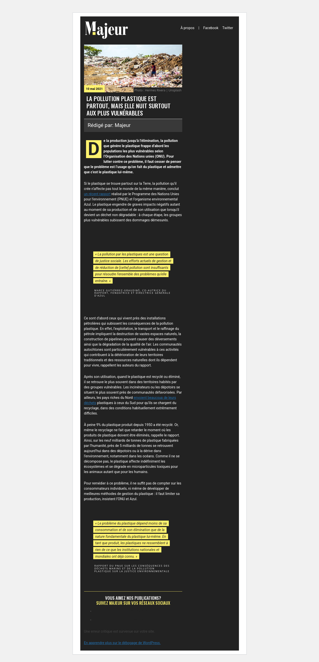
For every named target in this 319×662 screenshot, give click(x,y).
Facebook (210, 28)
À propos (187, 28)
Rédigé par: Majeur (109, 125)
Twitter (227, 28)
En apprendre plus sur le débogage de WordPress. (122, 643)
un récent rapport (97, 194)
